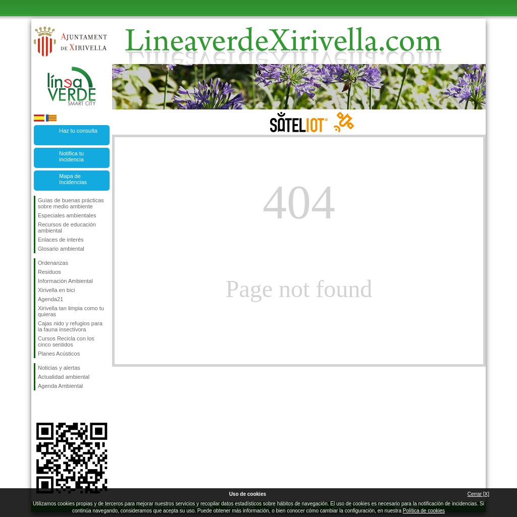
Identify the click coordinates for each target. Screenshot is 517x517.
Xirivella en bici (56, 290)
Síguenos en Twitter (56, 406)
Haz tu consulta (78, 131)
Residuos (49, 272)
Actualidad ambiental (63, 377)
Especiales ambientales (67, 215)
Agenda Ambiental (60, 386)
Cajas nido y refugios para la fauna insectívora (70, 326)
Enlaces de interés (61, 240)
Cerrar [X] (478, 494)
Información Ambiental (65, 281)
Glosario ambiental (61, 249)
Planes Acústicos (59, 354)
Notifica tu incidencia (71, 156)
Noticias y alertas (59, 368)
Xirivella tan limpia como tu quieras (71, 311)
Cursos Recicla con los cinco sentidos (66, 341)
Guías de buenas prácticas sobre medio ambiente (71, 203)
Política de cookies (424, 510)
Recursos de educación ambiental (67, 227)
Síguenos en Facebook (40, 406)
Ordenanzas (53, 263)
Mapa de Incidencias (73, 179)
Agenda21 (50, 299)
